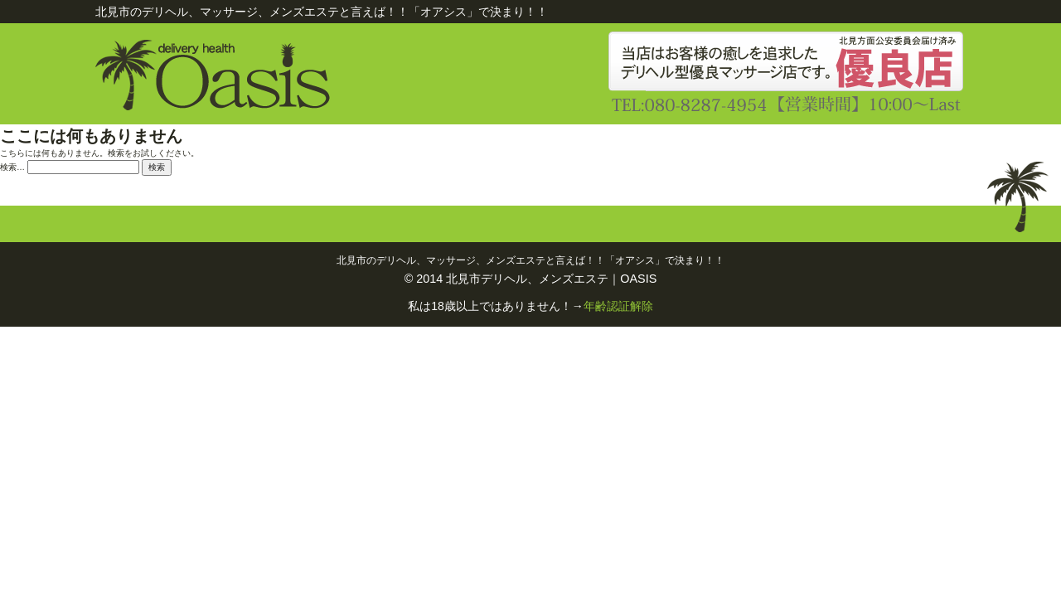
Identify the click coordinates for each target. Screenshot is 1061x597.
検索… (12, 167)
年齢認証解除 (618, 306)
